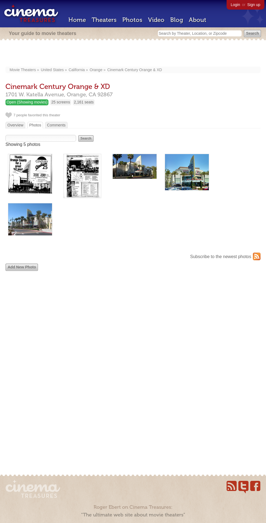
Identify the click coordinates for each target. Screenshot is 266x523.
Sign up (253, 4)
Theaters (104, 20)
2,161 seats (84, 102)
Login (235, 4)
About (197, 20)
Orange (96, 70)
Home (77, 20)
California (77, 70)
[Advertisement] (133, 54)
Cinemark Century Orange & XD (134, 70)
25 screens (60, 102)
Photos (132, 20)
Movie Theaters (23, 70)
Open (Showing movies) (27, 102)
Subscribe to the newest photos (220, 256)
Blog (176, 20)
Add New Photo (22, 267)
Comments (56, 125)
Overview (15, 125)
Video (156, 20)
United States (52, 70)
